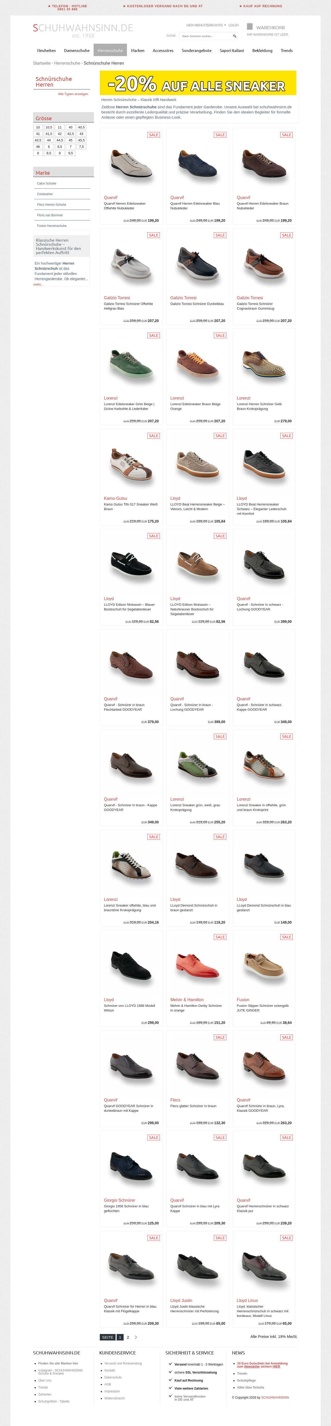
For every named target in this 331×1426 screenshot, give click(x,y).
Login (233, 25)
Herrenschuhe (110, 50)
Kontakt (109, 1370)
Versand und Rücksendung (123, 1363)
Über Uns (44, 1380)
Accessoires (163, 50)
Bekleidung (262, 50)
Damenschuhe (76, 50)
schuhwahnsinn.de (56, 1352)
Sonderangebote (197, 50)
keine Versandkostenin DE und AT (190, 1398)
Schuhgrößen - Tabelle (54, 1401)
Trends (287, 50)
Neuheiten (46, 50)
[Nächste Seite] (135, 1337)
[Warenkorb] (269, 30)
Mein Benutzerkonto (204, 25)
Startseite (42, 63)
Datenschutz (113, 1377)
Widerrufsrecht (114, 1398)
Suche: (171, 35)
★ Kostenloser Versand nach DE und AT (163, 6)
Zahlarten (44, 1394)
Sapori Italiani (232, 50)
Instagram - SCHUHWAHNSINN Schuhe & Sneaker (60, 1372)
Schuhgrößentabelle (66, 897)
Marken (138, 50)
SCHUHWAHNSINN (275, 1397)
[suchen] (234, 36)
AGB (107, 1384)
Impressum (112, 1391)
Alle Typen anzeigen (73, 94)
